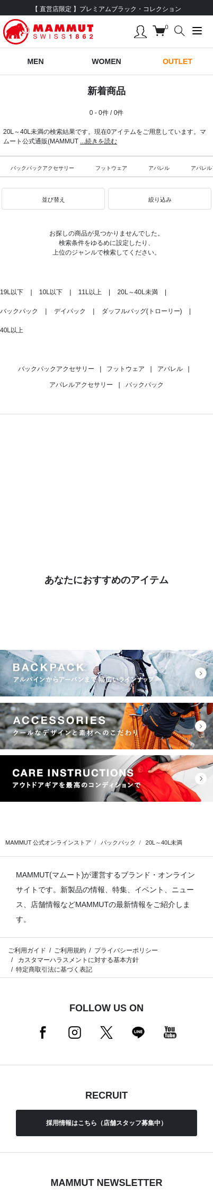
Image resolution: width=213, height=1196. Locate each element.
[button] (53, 199)
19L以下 (11, 292)
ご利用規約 (70, 950)
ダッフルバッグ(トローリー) (142, 311)
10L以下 (51, 292)
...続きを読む (98, 141)
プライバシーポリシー (126, 950)
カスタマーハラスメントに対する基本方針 (77, 960)
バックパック (19, 311)
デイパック (70, 311)
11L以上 (90, 292)
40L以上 (11, 330)
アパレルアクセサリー (81, 384)
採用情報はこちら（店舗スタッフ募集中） (106, 1123)
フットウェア (111, 168)
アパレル (159, 168)
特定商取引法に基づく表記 (54, 969)
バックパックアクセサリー (42, 168)
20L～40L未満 (138, 292)
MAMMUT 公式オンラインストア (48, 842)
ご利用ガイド (27, 950)
